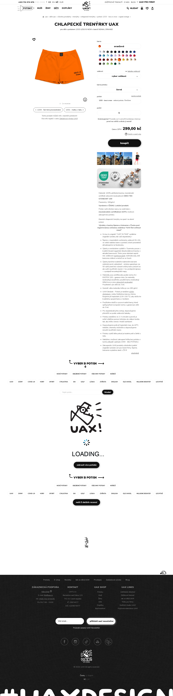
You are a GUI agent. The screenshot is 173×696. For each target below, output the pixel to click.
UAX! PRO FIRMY (147, 2)
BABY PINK (126, 56)
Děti (56, 8)
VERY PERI (117, 56)
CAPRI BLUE (104, 56)
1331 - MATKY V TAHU (74, 110)
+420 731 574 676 (26, 2)
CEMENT (104, 52)
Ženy (48, 8)
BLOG (133, 2)
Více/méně (135, 354)
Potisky (28, 8)
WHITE (100, 52)
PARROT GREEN (126, 65)
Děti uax (53, 17)
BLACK (117, 52)
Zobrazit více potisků (86, 466)
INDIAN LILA (100, 60)
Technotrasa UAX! (108, 643)
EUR (61, 2)
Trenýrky (76, 17)
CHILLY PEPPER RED (108, 60)
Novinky (68, 581)
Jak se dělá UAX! (82, 581)
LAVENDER (121, 56)
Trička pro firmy (127, 603)
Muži (39, 8)
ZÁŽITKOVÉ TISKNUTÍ (113, 2)
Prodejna (98, 581)
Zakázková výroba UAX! (68, 118)
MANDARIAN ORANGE (121, 60)
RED (104, 60)
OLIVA (117, 65)
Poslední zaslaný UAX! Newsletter (86, 629)
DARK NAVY (126, 52)
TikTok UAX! (86, 643)
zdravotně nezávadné (124, 283)
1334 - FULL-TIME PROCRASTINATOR (48, 110)
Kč (57, 2)
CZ (49, 2)
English (90, 677)
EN (53, 2)
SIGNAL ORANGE (124, 17)
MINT (134, 65)
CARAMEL (104, 65)
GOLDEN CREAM (134, 60)
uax (46, 17)
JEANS (121, 52)
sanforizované (119, 257)
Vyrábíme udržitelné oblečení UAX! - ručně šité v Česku (43, 17)
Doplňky (67, 8)
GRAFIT (113, 52)
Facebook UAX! (64, 643)
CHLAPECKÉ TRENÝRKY (88, 17)
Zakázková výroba (113, 581)
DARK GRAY (108, 52)
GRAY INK (130, 52)
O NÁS (126, 2)
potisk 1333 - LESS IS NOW (107, 17)
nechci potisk (136, 97)
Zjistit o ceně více (133, 135)
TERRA (117, 60)
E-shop (57, 581)
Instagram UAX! (75, 643)
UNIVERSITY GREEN (130, 65)
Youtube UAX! (97, 643)
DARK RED (113, 60)
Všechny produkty (64, 17)
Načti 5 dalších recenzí (86, 503)
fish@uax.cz (48, 597)
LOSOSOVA (130, 56)
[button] (138, 160)
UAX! (82, 668)
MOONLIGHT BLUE (134, 52)
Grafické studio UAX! (128, 606)
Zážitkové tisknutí (127, 597)
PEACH (126, 60)
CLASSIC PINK (134, 56)
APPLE (121, 65)
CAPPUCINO (108, 65)
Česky (82, 677)
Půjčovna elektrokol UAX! (128, 610)
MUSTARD (100, 65)
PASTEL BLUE (113, 56)
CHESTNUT (113, 65)
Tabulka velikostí (134, 73)
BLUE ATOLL (108, 56)
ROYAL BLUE (100, 56)
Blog (128, 581)
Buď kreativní (100, 610)
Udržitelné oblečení (127, 593)
